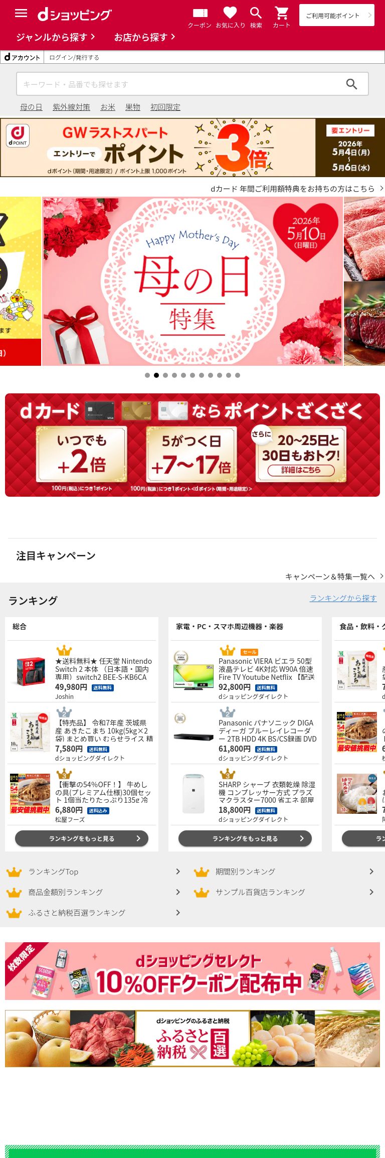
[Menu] (21, 13)
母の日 (31, 106)
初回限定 (165, 106)
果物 (132, 106)
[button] (282, 13)
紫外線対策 (71, 106)
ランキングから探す (343, 588)
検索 (352, 84)
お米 (107, 106)
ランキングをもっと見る (82, 828)
